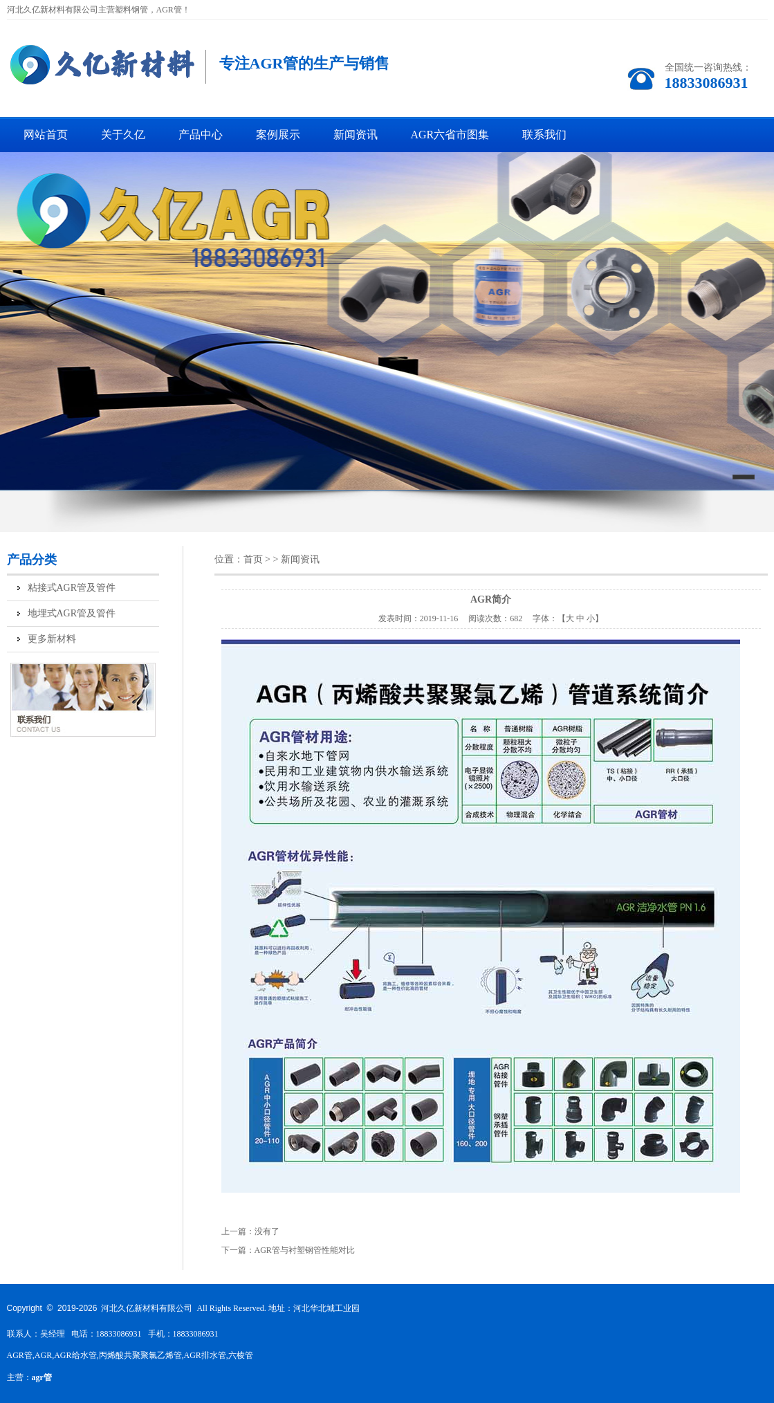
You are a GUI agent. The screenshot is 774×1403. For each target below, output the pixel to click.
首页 (253, 559)
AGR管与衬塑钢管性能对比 (305, 1250)
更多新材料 (52, 639)
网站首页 (46, 134)
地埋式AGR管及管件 (72, 613)
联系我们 (544, 134)
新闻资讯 (355, 134)
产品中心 (200, 134)
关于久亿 (123, 134)
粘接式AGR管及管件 (72, 588)
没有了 (267, 1231)
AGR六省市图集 (450, 134)
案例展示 (278, 134)
